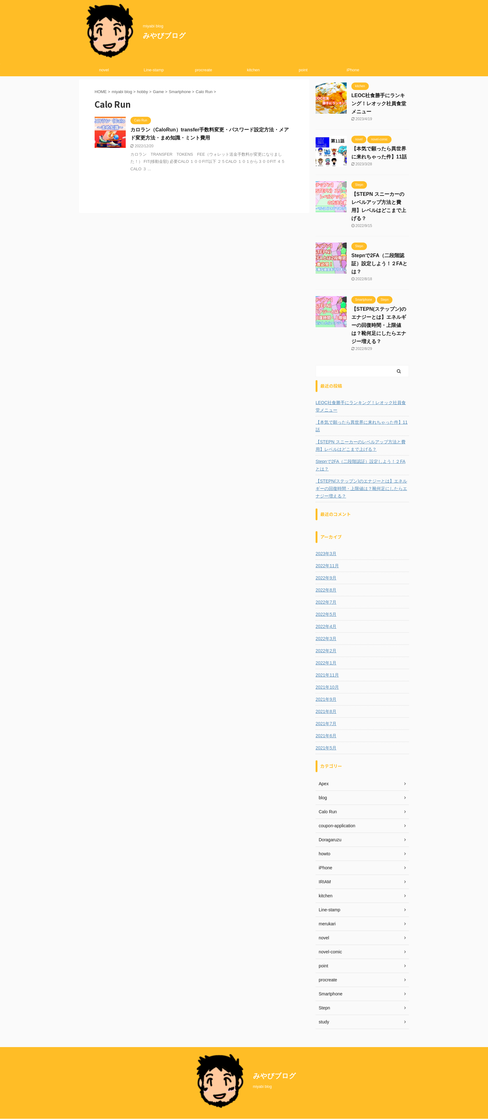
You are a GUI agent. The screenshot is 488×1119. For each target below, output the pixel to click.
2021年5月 (326, 747)
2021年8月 (326, 711)
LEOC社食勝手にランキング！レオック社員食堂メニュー (378, 103)
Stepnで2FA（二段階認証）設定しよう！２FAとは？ (379, 263)
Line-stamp (154, 70)
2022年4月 (326, 626)
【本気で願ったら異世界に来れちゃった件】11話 (362, 426)
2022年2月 (326, 650)
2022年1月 (326, 662)
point (303, 70)
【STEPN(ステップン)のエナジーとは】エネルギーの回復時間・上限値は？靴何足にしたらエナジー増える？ (378, 325)
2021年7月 (326, 723)
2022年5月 (326, 614)
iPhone (353, 70)
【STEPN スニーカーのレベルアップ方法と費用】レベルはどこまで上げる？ (361, 445)
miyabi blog (262, 1086)
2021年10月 (327, 687)
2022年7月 (326, 602)
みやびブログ (164, 36)
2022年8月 (326, 590)
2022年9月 (326, 577)
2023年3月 (326, 553)
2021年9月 (326, 699)
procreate (203, 70)
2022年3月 (326, 638)
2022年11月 (327, 565)
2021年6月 (326, 735)
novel (104, 70)
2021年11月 (327, 675)
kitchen (253, 70)
